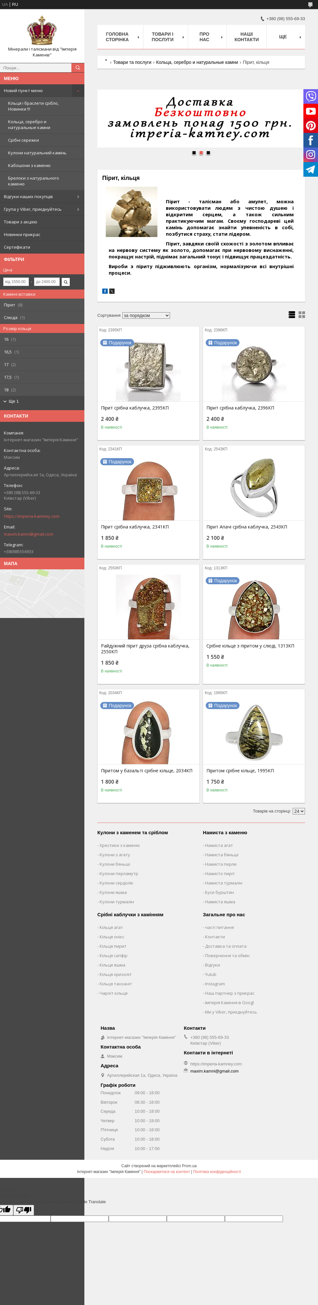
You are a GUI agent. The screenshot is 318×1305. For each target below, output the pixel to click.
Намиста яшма (220, 902)
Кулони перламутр (119, 873)
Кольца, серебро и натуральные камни (29, 124)
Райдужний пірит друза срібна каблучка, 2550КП (145, 649)
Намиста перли (221, 864)
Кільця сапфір (114, 955)
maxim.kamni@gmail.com (28, 534)
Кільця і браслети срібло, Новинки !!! (33, 106)
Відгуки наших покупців (28, 196)
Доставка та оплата (226, 946)
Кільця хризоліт (116, 974)
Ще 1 (14, 401)
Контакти (215, 937)
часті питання (219, 927)
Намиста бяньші (221, 855)
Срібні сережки (23, 140)
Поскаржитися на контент (167, 1171)
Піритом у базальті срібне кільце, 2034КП (146, 771)
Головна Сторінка (117, 36)
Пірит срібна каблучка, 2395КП (135, 408)
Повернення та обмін (227, 955)
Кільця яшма (112, 965)
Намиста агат (219, 845)
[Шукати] (77, 68)
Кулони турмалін (117, 902)
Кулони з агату (115, 855)
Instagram (215, 984)
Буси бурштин (219, 892)
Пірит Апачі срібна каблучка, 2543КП (246, 527)
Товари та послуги (132, 62)
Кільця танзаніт (116, 984)
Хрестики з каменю (120, 845)
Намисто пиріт (220, 873)
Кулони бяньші (115, 864)
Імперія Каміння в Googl (229, 1002)
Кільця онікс (112, 937)
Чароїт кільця (114, 993)
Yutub (210, 974)
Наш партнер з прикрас (229, 993)
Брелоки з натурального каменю (33, 181)
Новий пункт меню (23, 90)
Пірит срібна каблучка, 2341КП (135, 527)
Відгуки (212, 965)
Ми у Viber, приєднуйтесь (231, 1012)
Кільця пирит (113, 946)
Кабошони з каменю (29, 165)
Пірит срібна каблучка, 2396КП (240, 408)
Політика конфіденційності (217, 1171)
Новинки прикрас (22, 234)
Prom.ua (189, 1166)
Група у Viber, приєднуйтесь (33, 209)
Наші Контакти (247, 36)
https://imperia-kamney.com (31, 516)
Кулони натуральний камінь (37, 153)
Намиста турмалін (223, 883)
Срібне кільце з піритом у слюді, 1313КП (250, 646)
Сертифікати (17, 247)
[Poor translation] (23, 1210)
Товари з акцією (20, 222)
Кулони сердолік (116, 883)
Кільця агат (111, 927)
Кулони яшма (113, 892)
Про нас (204, 36)
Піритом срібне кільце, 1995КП (240, 771)
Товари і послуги (163, 36)
